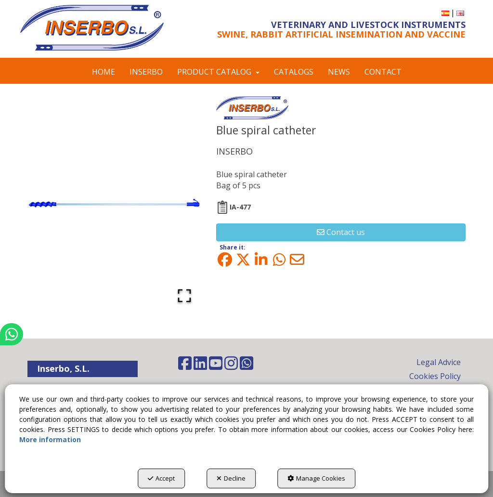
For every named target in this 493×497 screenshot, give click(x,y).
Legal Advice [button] (438, 362)
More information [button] (50, 439)
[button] (92, 28)
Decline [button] (231, 478)
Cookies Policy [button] (435, 376)
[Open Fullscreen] (184, 295)
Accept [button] (161, 478)
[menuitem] (445, 13)
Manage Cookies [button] (316, 478)
